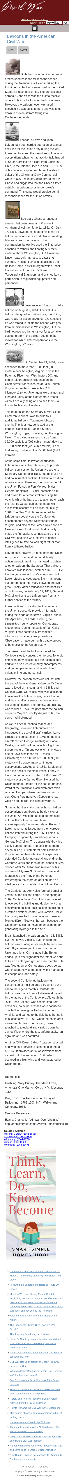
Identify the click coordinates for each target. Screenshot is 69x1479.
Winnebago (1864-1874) (17, 1139)
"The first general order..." (34, 19)
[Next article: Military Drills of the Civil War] (23, 50)
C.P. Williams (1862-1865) (18, 1136)
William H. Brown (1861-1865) (20, 1133)
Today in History (36, 22)
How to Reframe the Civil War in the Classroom (35, 1408)
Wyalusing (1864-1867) (16, 1144)
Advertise (30, 1466)
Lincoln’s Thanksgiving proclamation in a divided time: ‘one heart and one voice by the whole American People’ (35, 1343)
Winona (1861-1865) (15, 1142)
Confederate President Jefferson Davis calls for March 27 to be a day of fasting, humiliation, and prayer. (35, 1275)
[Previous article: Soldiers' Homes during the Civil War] (11, 50)
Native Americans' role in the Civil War (30, 1422)
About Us (43, 1466)
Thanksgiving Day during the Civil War (30, 1334)
